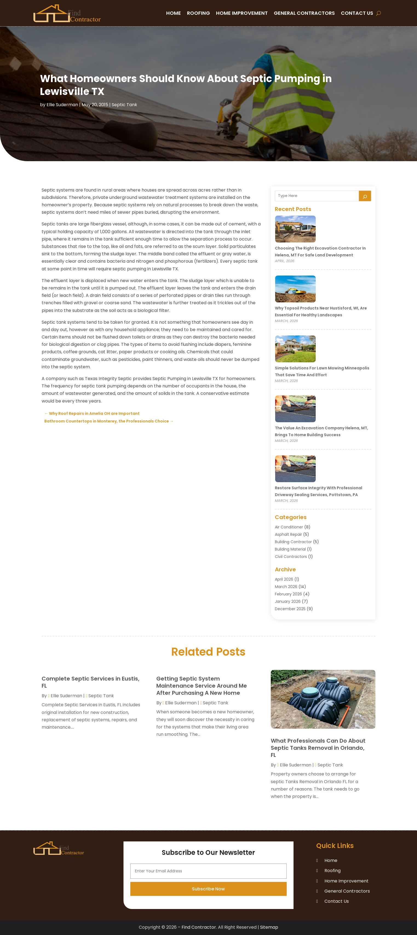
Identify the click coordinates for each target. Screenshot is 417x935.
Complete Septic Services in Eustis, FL (90, 682)
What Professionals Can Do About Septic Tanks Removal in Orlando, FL (318, 748)
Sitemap (269, 927)
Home (173, 13)
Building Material (290, 549)
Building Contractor (293, 542)
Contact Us (357, 13)
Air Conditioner (289, 527)
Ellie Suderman (62, 105)
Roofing (198, 13)
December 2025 (290, 609)
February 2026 (288, 594)
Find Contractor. (199, 927)
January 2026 (288, 601)
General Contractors (304, 13)
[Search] (365, 195)
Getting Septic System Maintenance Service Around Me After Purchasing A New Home (201, 686)
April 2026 (284, 579)
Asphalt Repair (288, 534)
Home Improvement (242, 13)
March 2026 (286, 586)
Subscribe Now (208, 919)
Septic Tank (124, 105)
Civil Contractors (291, 556)
